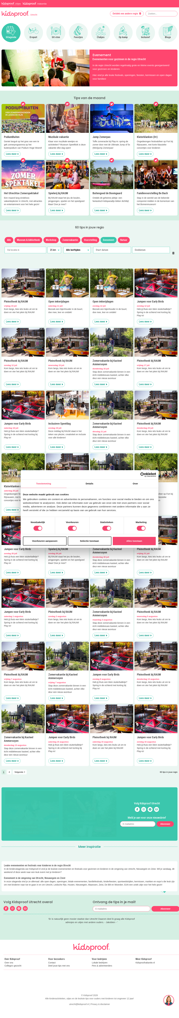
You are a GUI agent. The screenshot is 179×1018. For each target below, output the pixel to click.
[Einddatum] (151, 250)
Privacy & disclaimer (100, 1011)
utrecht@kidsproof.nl (79, 1011)
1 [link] (3, 772)
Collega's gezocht (12, 955)
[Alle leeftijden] (77, 250)
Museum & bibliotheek (28, 240)
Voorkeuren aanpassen (45, 541)
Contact (52, 952)
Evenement (108, 240)
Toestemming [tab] (43, 483)
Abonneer (165, 815)
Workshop (51, 240)
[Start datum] (112, 250)
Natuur (123, 240)
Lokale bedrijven (99, 952)
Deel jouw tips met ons (59, 955)
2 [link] (9, 772)
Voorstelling (90, 240)
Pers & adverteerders (102, 955)
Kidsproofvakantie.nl (145, 952)
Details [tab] (89, 483)
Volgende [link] (19, 772)
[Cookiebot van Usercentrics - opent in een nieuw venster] (142, 474)
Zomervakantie (70, 240)
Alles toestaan (134, 541)
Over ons (8, 952)
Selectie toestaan (89, 541)
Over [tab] (135, 483)
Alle (9, 240)
